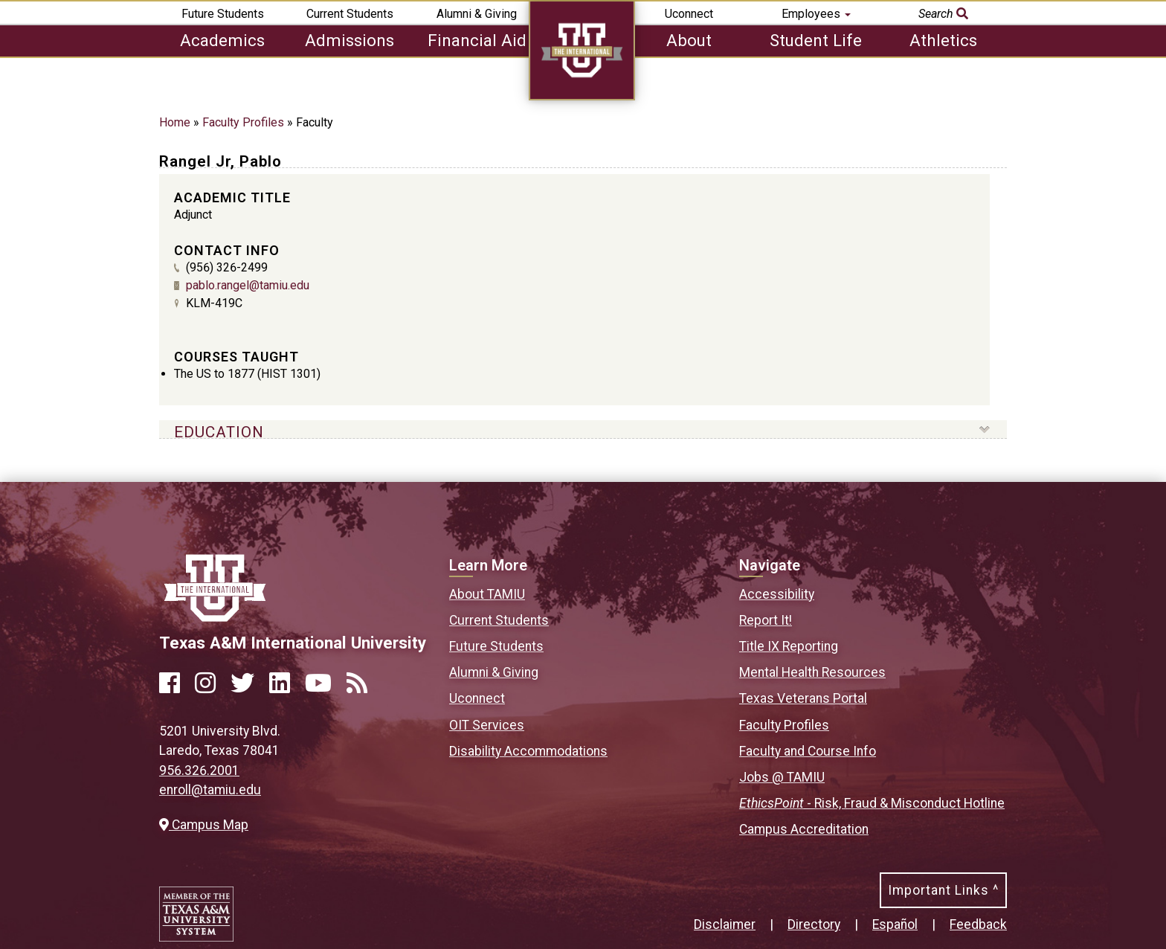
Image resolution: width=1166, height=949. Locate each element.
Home (174, 122)
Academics (222, 40)
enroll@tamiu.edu (210, 789)
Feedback (978, 924)
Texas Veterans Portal (803, 698)
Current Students (349, 14)
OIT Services (486, 725)
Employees (816, 14)
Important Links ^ (943, 890)
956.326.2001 (199, 770)
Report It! (765, 620)
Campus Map (203, 824)
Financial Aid (477, 40)
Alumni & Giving (477, 14)
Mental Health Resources (812, 672)
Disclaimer (725, 924)
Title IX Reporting (788, 646)
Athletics (943, 40)
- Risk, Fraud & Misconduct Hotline (872, 803)
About (689, 40)
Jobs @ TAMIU (782, 777)
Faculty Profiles (243, 122)
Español (895, 924)
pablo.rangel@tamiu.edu (247, 285)
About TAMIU (487, 594)
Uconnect (689, 14)
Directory (813, 924)
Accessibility (776, 594)
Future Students (222, 14)
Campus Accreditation (804, 829)
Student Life (816, 40)
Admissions (349, 40)
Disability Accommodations (528, 751)
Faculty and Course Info (807, 751)
